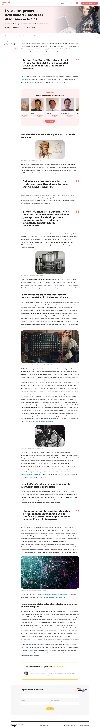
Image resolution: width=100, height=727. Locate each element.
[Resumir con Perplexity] (15, 44)
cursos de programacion (57, 597)
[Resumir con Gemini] (10, 44)
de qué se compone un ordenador (65, 288)
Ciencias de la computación (16, 35)
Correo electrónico (55, 700)
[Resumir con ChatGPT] (5, 44)
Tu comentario (24, 693)
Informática (27, 35)
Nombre (23, 700)
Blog (6, 35)
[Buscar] (77, 3)
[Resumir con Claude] (7, 44)
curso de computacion (42, 653)
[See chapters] (15, 48)
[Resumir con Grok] (12, 44)
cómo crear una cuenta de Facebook (42, 421)
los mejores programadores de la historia (54, 594)
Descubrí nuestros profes (89, 3)
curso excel (31, 650)
